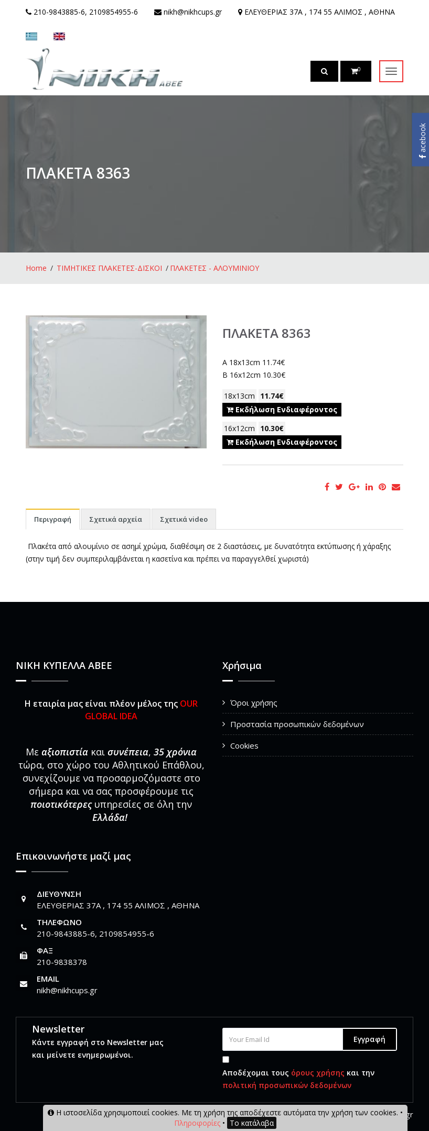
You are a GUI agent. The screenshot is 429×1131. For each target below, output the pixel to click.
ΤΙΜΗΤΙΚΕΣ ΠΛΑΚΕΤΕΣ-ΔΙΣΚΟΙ (109, 268)
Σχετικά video (184, 519)
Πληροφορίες (197, 1123)
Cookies (244, 745)
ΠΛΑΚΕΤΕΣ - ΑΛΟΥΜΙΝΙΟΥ (214, 268)
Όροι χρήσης (253, 702)
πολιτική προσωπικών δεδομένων (286, 1085)
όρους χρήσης (318, 1073)
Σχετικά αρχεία (115, 519)
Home (36, 268)
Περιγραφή (52, 519)
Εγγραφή (369, 1039)
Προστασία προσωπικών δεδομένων (297, 724)
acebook (422, 141)
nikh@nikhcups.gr (67, 990)
